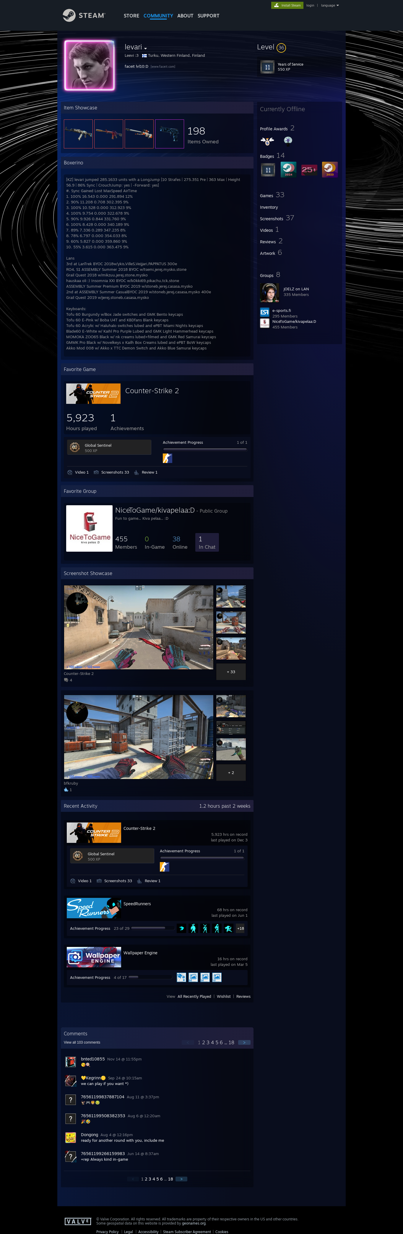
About (185, 16)
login (310, 5)
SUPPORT (209, 16)
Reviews (243, 996)
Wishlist (224, 996)
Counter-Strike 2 (152, 390)
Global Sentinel (98, 445)
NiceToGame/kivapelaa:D (294, 321)
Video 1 (82, 472)
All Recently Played (194, 996)
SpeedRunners (137, 903)
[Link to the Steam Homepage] (89, 20)
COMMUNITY (158, 16)
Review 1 (149, 472)
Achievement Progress (183, 442)
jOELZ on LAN (296, 288)
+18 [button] (240, 928)
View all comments (82, 1042)
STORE (131, 16)
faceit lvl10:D (137, 66)
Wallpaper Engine (140, 952)
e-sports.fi (281, 310)
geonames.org (194, 1223)
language (328, 5)
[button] (299, 47)
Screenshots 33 (115, 472)
